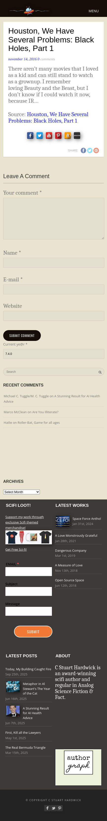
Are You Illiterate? (45, 412)
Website (12, 306)
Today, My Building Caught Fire (28, 669)
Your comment (22, 192)
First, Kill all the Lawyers (23, 732)
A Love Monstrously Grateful (76, 535)
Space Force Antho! (87, 518)
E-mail (13, 279)
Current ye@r (15, 344)
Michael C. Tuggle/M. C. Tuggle (26, 396)
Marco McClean (15, 412)
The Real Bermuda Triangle (25, 747)
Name (12, 252)
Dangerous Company (70, 550)
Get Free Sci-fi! (16, 549)
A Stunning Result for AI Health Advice (36, 713)
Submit (33, 631)
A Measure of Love (69, 565)
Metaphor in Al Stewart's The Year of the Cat (36, 689)
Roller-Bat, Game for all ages (39, 422)
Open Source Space (69, 580)
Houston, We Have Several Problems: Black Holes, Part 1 (48, 117)
